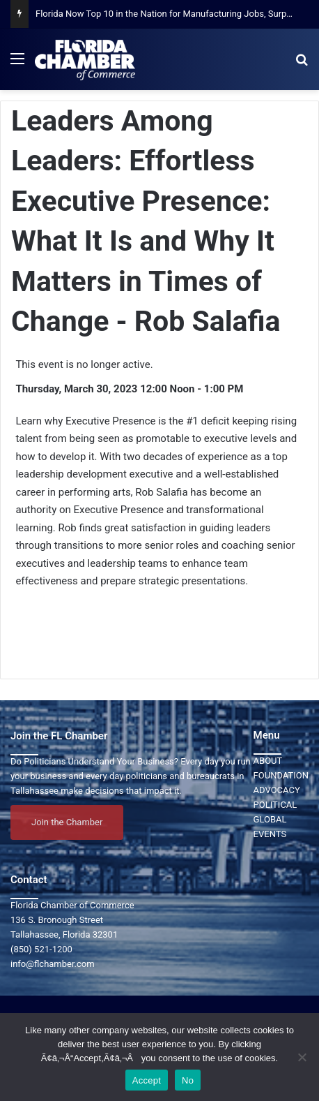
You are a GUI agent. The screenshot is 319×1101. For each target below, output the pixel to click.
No (188, 1080)
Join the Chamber (66, 822)
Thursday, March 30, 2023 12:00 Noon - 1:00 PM (129, 389)
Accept (146, 1080)
